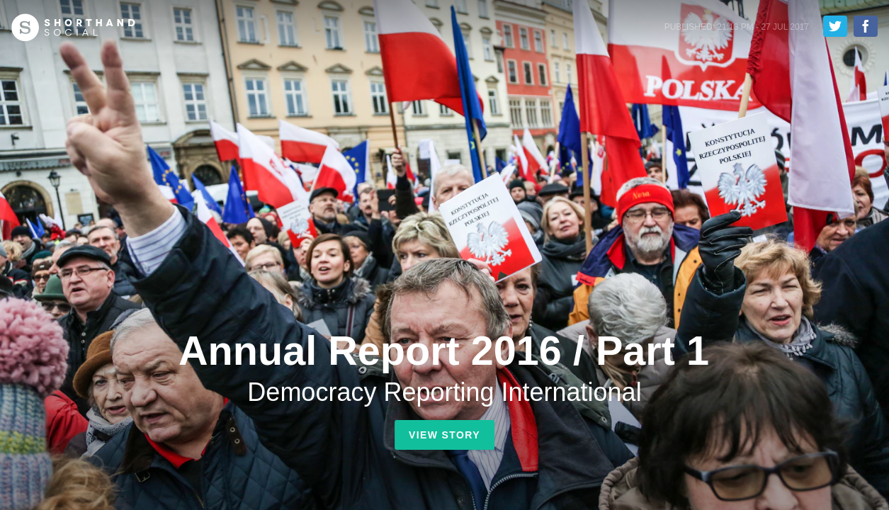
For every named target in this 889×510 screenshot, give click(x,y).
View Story (444, 435)
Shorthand (73, 27)
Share (865, 26)
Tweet (835, 26)
